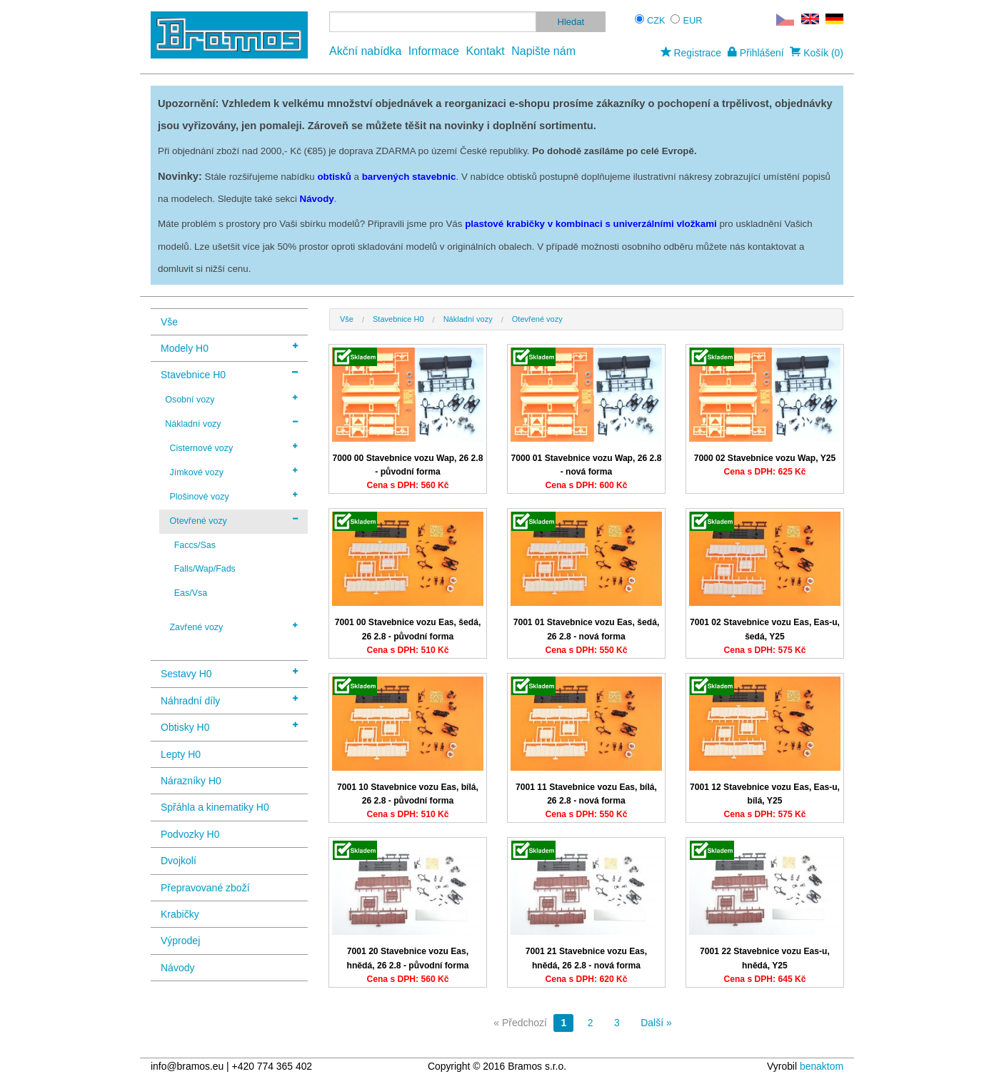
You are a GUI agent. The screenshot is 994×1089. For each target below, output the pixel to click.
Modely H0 (229, 347)
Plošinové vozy (233, 496)
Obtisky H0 (229, 726)
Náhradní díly (229, 699)
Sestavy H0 (229, 672)
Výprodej (180, 940)
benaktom (821, 1066)
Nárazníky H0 (191, 780)
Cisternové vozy (233, 447)
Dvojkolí (178, 860)
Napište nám (543, 51)
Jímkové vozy (233, 471)
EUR (693, 20)
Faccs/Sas (195, 545)
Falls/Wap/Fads (205, 569)
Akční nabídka (365, 51)
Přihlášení (756, 53)
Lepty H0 (181, 754)
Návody (177, 967)
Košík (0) (816, 53)
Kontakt (485, 51)
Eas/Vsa (190, 593)
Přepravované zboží (205, 887)
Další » (656, 1022)
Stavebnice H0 (229, 373)
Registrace (691, 53)
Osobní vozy (231, 399)
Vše (169, 322)
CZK (656, 20)
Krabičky (180, 914)
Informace (433, 51)
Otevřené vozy (233, 520)
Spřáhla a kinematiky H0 (215, 807)
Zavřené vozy (233, 626)
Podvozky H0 (190, 834)
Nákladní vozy (231, 423)
